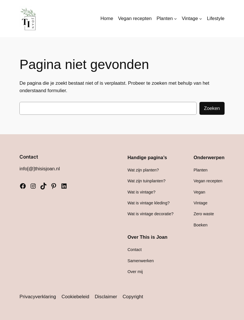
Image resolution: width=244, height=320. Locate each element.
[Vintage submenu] (200, 18)
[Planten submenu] (175, 18)
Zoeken (212, 108)
